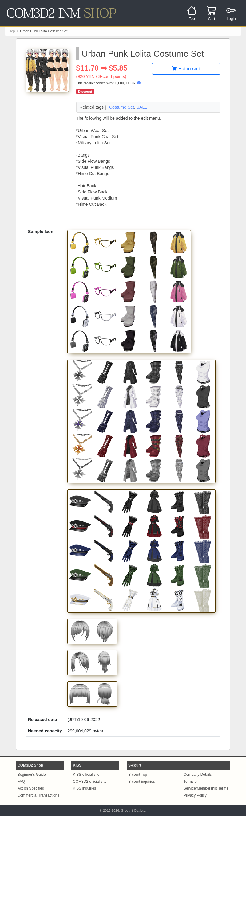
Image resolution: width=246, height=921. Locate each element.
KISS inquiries (84, 788)
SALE (142, 107)
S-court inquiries (141, 781)
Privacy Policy (195, 795)
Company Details (198, 774)
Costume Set (121, 107)
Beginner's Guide (32, 774)
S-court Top (137, 774)
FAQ (21, 781)
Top (12, 31)
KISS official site (86, 774)
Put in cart (186, 68)
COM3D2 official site (89, 781)
